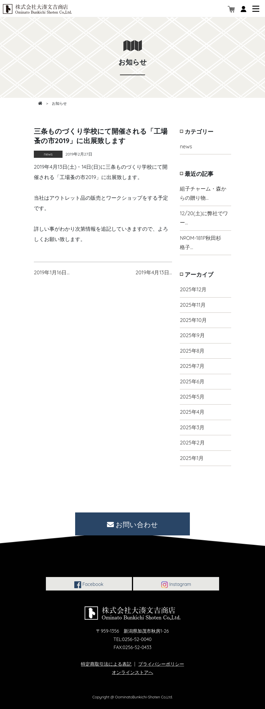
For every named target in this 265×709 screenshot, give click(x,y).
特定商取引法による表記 (106, 664)
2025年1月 (192, 458)
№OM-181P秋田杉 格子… (203, 242)
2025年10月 (193, 320)
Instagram (176, 584)
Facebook (89, 584)
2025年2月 (192, 442)
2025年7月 (192, 366)
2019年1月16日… (51, 272)
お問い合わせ (132, 524)
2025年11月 (193, 305)
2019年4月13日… (154, 272)
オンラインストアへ (132, 672)
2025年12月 (193, 289)
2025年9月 (192, 335)
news (186, 146)
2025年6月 (192, 381)
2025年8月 (192, 350)
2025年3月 (192, 427)
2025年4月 (192, 412)
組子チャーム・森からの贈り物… (203, 193)
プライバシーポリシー (161, 664)
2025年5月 (192, 396)
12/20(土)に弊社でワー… (204, 218)
